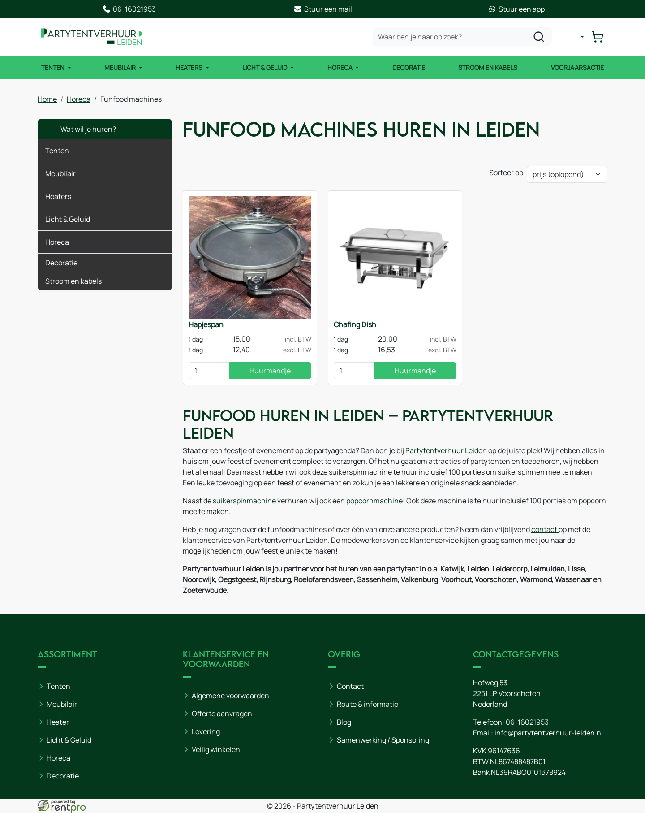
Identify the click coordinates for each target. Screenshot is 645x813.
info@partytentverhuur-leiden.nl (548, 733)
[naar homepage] (91, 36)
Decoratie (408, 67)
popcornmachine (374, 501)
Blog (344, 722)
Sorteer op (506, 172)
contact (545, 529)
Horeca (340, 67)
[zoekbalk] (462, 36)
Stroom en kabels (487, 67)
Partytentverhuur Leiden (446, 450)
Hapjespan (206, 324)
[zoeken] (539, 36)
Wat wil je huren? (80, 129)
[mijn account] (575, 37)
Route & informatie (367, 704)
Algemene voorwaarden (230, 696)
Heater (58, 722)
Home (47, 99)
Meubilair (120, 67)
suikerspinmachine (245, 501)
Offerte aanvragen (222, 713)
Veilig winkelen (216, 749)
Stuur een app (516, 9)
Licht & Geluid (265, 67)
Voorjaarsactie (577, 67)
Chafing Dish (355, 324)
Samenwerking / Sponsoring (383, 740)
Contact (350, 686)
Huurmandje (270, 371)
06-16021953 (129, 9)
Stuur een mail (322, 9)
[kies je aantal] (209, 370)
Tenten (53, 67)
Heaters (190, 67)
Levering (206, 731)
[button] (158, 150)
